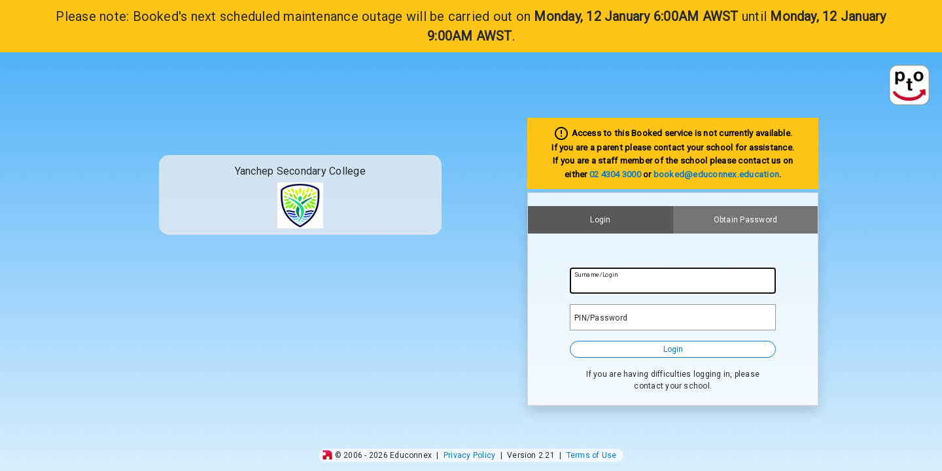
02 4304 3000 (615, 174)
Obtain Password (746, 219)
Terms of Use (592, 455)
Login (600, 219)
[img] (327, 455)
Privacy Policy (469, 455)
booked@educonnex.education (716, 174)
